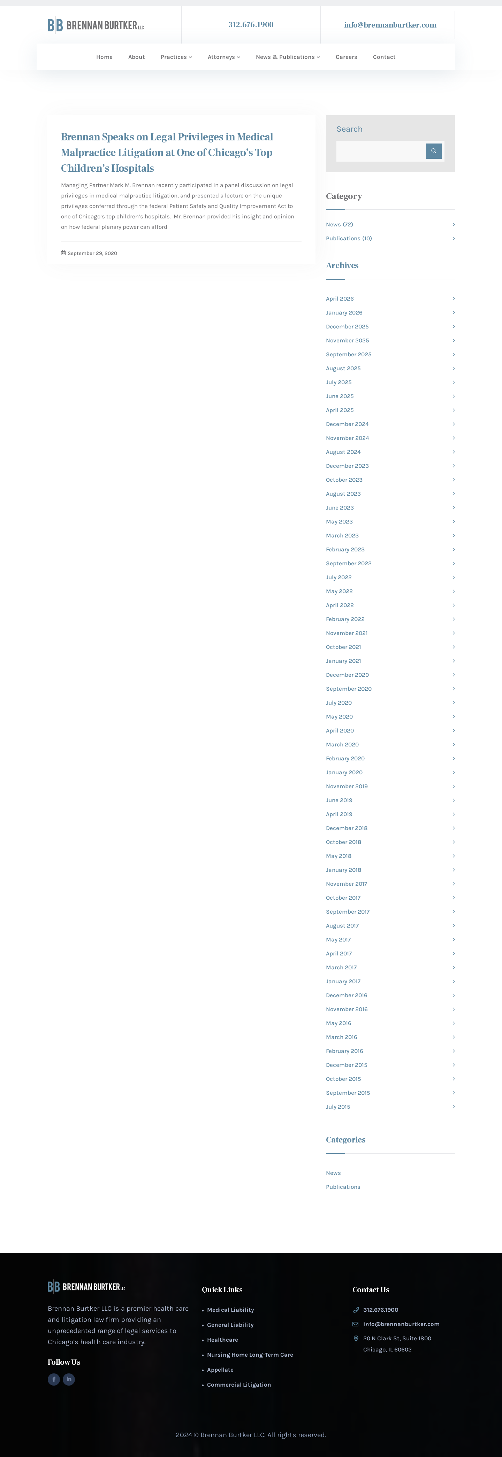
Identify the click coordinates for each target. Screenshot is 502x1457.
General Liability (230, 1324)
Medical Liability (230, 1309)
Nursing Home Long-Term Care (250, 1354)
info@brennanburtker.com (390, 25)
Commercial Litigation (239, 1384)
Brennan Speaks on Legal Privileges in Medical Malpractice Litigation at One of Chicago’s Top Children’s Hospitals (167, 152)
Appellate (220, 1369)
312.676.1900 (250, 25)
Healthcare (222, 1339)
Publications (343, 1186)
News (333, 1172)
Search (349, 129)
